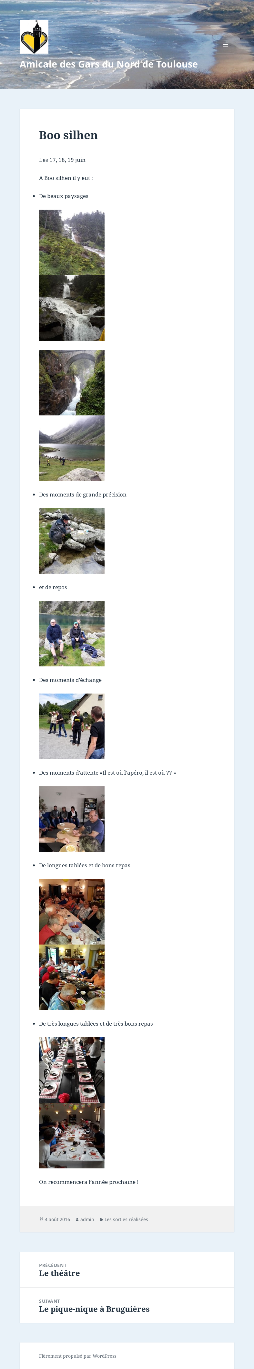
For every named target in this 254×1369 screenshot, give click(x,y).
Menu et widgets (225, 53)
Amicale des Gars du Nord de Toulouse (109, 63)
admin (87, 1219)
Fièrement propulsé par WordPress (77, 1356)
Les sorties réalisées (126, 1219)
